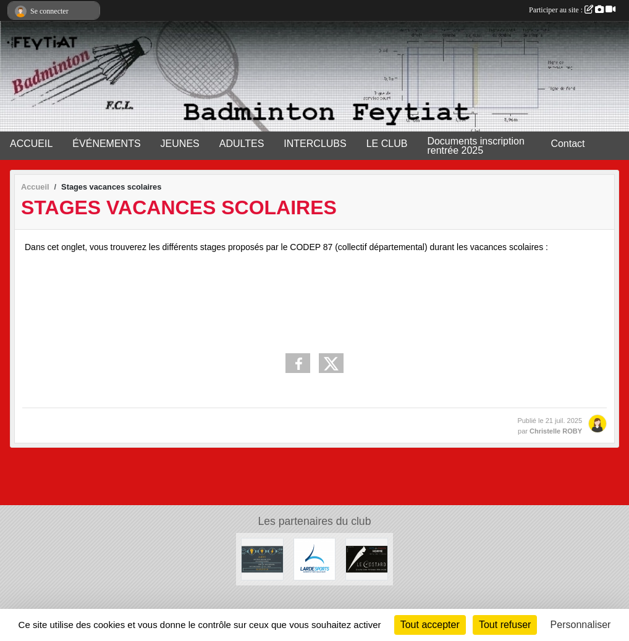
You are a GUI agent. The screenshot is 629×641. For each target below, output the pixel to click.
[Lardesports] (314, 558)
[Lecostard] (366, 558)
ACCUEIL (31, 143)
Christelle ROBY (556, 431)
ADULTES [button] (241, 143)
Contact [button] (568, 143)
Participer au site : (572, 10)
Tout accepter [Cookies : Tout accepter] (430, 624)
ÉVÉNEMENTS (106, 143)
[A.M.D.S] (262, 558)
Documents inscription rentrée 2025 (475, 146)
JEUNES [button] (180, 143)
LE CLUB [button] (387, 143)
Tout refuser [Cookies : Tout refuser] (505, 624)
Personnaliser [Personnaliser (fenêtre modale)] (581, 624)
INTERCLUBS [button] (315, 143)
